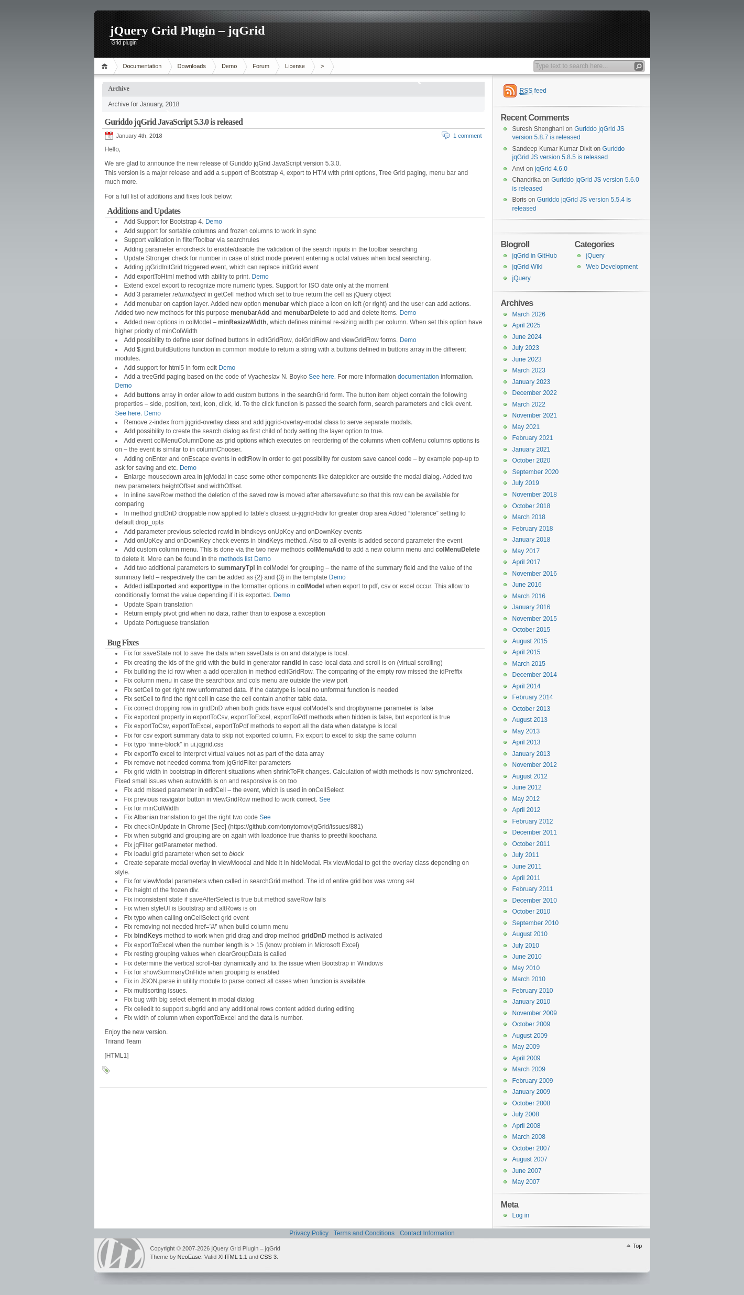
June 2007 (527, 1171)
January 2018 (531, 539)
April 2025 (526, 325)
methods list (236, 559)
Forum (261, 66)
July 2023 (525, 348)
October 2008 (531, 1103)
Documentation (142, 66)
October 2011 (531, 844)
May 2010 (526, 968)
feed (533, 91)
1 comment (467, 136)
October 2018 (531, 506)
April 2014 (526, 686)
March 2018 (528, 517)
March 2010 (528, 979)
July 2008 (525, 1114)
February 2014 (532, 697)
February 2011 (532, 889)
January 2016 (531, 607)
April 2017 (526, 562)
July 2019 (525, 483)
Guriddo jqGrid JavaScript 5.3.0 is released (174, 121)
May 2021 (526, 427)
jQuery (595, 255)
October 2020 (531, 460)
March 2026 (528, 314)
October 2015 (531, 629)
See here (321, 376)
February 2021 (532, 438)
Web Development (612, 266)
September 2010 (535, 923)
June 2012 (527, 787)
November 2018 (534, 494)
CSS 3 (268, 1257)
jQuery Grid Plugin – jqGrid (187, 30)
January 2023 (531, 382)
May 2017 (526, 551)
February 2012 (532, 821)
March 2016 (528, 596)
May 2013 (526, 731)
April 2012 (526, 810)
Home (106, 66)
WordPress (121, 1253)
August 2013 (530, 719)
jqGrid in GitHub (534, 255)
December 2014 (534, 674)
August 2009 (530, 1035)
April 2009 (526, 1058)
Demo (229, 66)
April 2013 (526, 742)
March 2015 (528, 663)
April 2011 (526, 878)
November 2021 (534, 415)
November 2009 (534, 1013)
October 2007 (531, 1148)
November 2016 (534, 573)
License (295, 66)
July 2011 (525, 855)
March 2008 (528, 1136)
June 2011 (527, 866)
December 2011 (534, 832)
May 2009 (526, 1046)
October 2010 (531, 911)
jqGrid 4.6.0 (551, 168)
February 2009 (532, 1080)
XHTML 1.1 (232, 1257)
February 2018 (532, 528)
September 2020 (535, 472)
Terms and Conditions (364, 1233)
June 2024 (527, 337)
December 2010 (534, 900)
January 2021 (531, 449)
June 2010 (527, 956)
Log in (521, 1215)
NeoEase (189, 1257)
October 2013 (531, 708)
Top (637, 1246)
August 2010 (530, 934)
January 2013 (531, 754)
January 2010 (531, 1001)
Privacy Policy (309, 1233)
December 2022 (534, 393)
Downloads (192, 66)
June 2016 (527, 584)
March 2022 (528, 404)
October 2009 (531, 1024)
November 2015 (534, 618)
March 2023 (528, 370)
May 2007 (526, 1182)
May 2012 (526, 799)
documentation (418, 376)
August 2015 (530, 641)
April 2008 (526, 1125)
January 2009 (531, 1091)
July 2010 (525, 945)
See (324, 799)
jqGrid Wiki (527, 266)
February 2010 (532, 990)
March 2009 (528, 1069)
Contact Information (427, 1233)
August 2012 (530, 776)
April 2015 (526, 652)
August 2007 (530, 1159)
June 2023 (527, 359)
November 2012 (534, 765)
